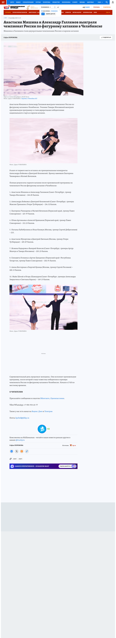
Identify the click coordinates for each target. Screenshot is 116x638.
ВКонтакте (44, 398)
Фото (12, 2)
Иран (95, 12)
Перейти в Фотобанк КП (29, 98)
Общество (56, 2)
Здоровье (90, 2)
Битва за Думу (77, 12)
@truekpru (20, 440)
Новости (68, 12)
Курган (38, 2)
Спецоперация (28, 2)
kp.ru (74, 445)
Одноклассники (57, 398)
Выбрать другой (50, 13)
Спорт (5, 17)
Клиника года (87, 12)
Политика (46, 2)
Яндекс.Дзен (37, 411)
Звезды (82, 2)
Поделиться (106, 37)
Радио (87, 7)
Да (43, 13)
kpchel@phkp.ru (22, 418)
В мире (74, 2)
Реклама (96, 7)
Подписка (107, 7)
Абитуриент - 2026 (34, 12)
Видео (18, 2)
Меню (2, 2)
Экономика (66, 2)
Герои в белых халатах (20, 12)
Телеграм (48, 411)
